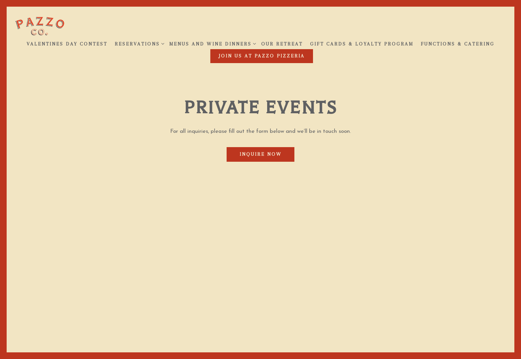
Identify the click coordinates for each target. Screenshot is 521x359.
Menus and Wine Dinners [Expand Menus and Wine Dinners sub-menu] (211, 43)
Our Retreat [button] (282, 43)
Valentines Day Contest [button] (67, 43)
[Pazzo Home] (39, 25)
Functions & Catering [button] (457, 43)
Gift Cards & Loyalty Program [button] (361, 43)
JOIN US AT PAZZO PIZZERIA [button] (262, 55)
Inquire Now (261, 154)
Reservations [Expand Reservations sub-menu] (138, 43)
